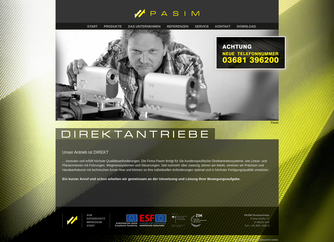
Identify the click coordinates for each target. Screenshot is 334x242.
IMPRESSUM (94, 222)
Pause (274, 122)
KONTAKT (222, 26)
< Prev (61, 115)
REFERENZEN (178, 26)
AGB (89, 215)
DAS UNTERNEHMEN (144, 26)
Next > (273, 115)
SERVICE (202, 26)
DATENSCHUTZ (96, 218)
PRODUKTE (113, 26)
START (92, 26)
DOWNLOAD (246, 26)
